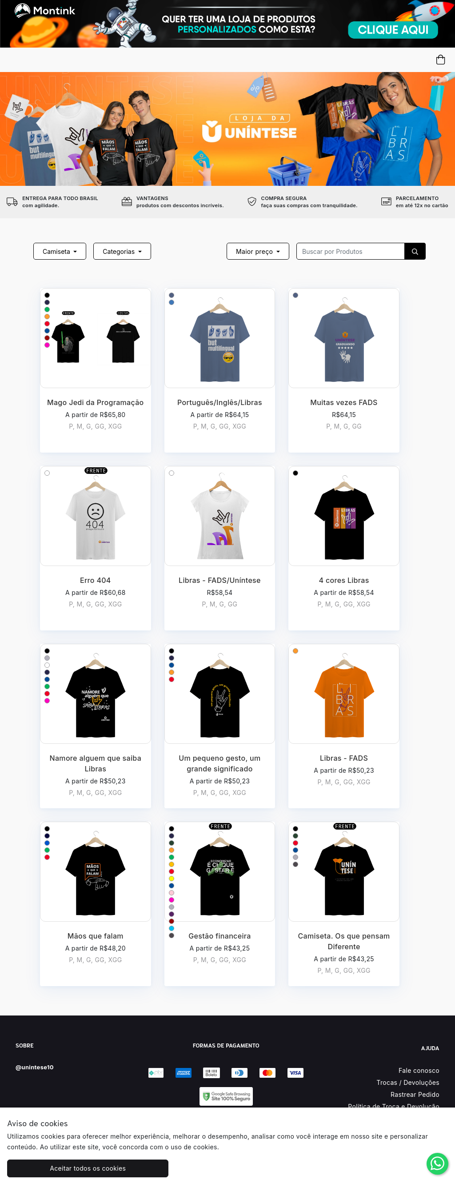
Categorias (119, 251)
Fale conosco (419, 1070)
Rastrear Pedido (415, 1094)
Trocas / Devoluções (407, 1082)
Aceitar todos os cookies (62, 1168)
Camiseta (57, 251)
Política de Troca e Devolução (393, 1106)
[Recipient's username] (350, 251)
